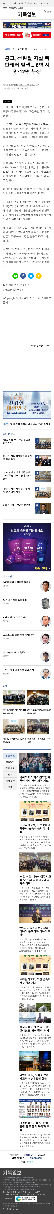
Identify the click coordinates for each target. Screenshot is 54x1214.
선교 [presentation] (10, 774)
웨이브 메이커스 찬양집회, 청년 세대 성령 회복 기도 (35, 779)
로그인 (49, 3)
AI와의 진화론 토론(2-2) (14, 599)
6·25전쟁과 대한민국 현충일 (17, 504)
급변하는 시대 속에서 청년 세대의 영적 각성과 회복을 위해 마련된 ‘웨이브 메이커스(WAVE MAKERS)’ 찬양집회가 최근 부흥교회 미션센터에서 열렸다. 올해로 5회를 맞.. (35, 791)
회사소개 (6, 1192)
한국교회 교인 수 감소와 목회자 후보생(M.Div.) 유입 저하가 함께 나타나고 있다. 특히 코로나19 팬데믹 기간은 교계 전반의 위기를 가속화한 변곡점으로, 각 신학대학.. (35, 1041)
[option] (15, 703)
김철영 (6, 673)
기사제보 (36, 1192)
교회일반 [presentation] (10, 762)
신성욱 (6, 638)
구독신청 (42, 3)
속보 (6, 424)
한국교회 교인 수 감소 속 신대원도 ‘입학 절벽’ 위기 (34, 1029)
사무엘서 (7, 621)
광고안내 (16, 1192)
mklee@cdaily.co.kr (30, 85)
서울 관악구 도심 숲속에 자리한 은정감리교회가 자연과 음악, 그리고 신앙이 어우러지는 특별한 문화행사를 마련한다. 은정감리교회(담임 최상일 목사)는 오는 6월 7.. (35, 993)
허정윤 (6, 603)
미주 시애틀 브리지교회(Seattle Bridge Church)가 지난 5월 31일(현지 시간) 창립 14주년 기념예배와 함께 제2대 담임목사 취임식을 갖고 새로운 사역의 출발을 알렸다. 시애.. (35, 1089)
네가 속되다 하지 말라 (13, 652)
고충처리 (41, 1194)
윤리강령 (9, 1198)
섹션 (4, 3)
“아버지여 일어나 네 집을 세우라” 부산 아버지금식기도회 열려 (17, 475)
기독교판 (20, 3)
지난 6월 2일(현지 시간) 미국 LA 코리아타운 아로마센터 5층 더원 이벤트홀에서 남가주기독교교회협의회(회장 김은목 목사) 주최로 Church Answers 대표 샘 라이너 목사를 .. (35, 945)
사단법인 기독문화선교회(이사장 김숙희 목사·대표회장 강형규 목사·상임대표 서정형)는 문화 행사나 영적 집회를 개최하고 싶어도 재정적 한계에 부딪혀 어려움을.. (35, 1140)
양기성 (6, 586)
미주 (35, 3)
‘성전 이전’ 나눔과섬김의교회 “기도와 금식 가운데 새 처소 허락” (35, 880)
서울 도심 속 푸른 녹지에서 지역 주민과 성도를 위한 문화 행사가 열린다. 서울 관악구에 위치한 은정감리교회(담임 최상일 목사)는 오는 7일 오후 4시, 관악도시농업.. (35, 842)
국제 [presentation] (10, 786)
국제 (7, 49)
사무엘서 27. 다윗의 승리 (15, 617)
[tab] (10, 762)
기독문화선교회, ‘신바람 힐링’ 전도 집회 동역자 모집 (34, 1126)
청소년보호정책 (28, 1194)
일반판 (29, 3)
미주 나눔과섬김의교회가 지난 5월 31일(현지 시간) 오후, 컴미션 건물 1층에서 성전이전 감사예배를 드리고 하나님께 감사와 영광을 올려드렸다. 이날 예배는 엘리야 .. (34, 894)
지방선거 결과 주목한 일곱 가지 (18, 670)
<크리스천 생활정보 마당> (40, 346)
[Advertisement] (27, 370)
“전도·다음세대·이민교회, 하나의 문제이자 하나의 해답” (35, 931)
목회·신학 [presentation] (10, 780)
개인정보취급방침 (12, 1194)
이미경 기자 (16, 85)
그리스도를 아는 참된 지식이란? (18, 635)
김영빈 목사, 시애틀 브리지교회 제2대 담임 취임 (34, 1077)
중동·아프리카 (19, 49)
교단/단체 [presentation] (10, 768)
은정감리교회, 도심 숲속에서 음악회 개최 (35, 981)
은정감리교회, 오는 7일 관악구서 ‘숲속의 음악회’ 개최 (34, 828)
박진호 (6, 656)
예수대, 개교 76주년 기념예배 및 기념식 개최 (16, 490)
